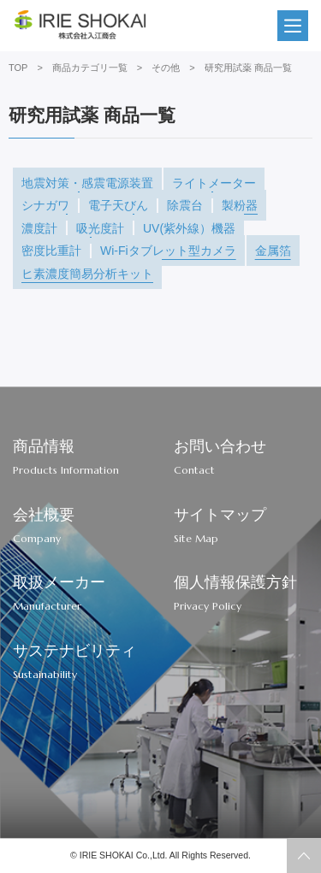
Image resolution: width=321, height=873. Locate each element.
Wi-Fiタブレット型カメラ (168, 250)
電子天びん (118, 205)
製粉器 (240, 205)
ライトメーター (214, 183)
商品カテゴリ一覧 (90, 67)
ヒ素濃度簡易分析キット (87, 273)
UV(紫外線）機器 (189, 228)
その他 (166, 67)
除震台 (185, 205)
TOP (18, 67)
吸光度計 (100, 228)
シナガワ (45, 205)
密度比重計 (51, 250)
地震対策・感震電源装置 (87, 183)
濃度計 (39, 228)
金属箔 (273, 250)
